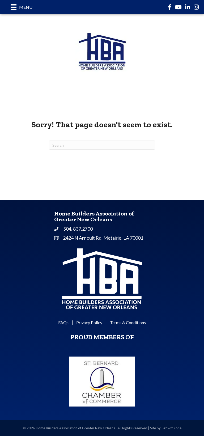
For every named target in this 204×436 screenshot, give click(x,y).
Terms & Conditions (128, 322)
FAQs (63, 322)
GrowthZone (171, 428)
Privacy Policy (89, 322)
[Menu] (21, 7)
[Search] (102, 145)
